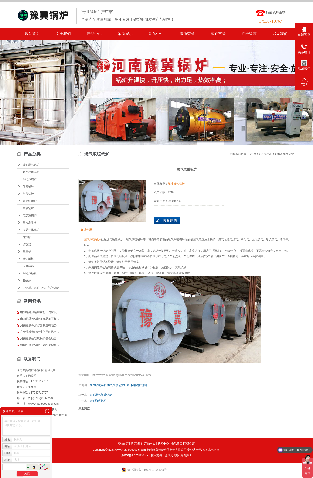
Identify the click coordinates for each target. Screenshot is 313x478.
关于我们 (63, 34)
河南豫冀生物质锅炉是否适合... (39, 338)
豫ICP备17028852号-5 (135, 455)
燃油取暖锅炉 (98, 400)
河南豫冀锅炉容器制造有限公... (39, 325)
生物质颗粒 (30, 273)
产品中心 (94, 34)
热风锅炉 (28, 193)
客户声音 (218, 34)
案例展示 (125, 34)
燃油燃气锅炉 (31, 164)
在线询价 (167, 220)
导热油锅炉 (30, 201)
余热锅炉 (28, 208)
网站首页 (32, 34)
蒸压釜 (27, 251)
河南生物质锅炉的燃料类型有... (39, 345)
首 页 (253, 154)
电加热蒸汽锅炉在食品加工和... (39, 318)
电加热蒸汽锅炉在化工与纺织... (39, 312)
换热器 (27, 244)
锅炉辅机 (28, 258)
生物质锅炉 (30, 179)
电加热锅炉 (30, 215)
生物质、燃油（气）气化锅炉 (41, 287)
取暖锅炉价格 (138, 385)
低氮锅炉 (28, 186)
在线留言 (249, 34)
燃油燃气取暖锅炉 (101, 394)
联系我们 (280, 34)
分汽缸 (27, 237)
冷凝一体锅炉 (31, 230)
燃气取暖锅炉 (98, 385)
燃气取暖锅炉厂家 (118, 385)
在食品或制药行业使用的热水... (39, 332)
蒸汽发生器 (30, 222)
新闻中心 (156, 34)
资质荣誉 (187, 34)
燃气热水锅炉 (31, 172)
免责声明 (186, 455)
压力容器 (28, 266)
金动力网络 (172, 455)
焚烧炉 (27, 280)
